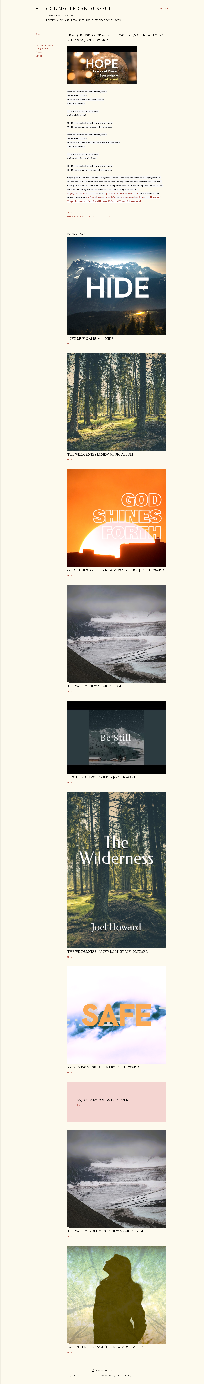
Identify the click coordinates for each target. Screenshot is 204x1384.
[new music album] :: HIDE (90, 338)
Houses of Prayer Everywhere (44, 47)
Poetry (50, 20)
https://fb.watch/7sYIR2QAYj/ (82, 193)
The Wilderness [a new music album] (101, 454)
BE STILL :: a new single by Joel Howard (102, 777)
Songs (39, 56)
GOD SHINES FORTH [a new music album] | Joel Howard (115, 570)
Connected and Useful (79, 8)
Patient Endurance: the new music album (106, 1347)
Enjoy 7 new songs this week (102, 1099)
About (89, 20)
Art (67, 20)
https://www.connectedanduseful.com (121, 193)
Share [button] (38, 34)
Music (59, 20)
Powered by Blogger (102, 1370)
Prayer (39, 52)
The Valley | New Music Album (94, 686)
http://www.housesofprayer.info (100, 197)
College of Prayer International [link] (124, 201)
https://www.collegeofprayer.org (134, 197)
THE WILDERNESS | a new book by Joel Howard (107, 951)
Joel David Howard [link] (97, 201)
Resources (77, 20)
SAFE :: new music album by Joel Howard (103, 1067)
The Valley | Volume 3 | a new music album (105, 1231)
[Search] (164, 8)
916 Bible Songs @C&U (108, 20)
